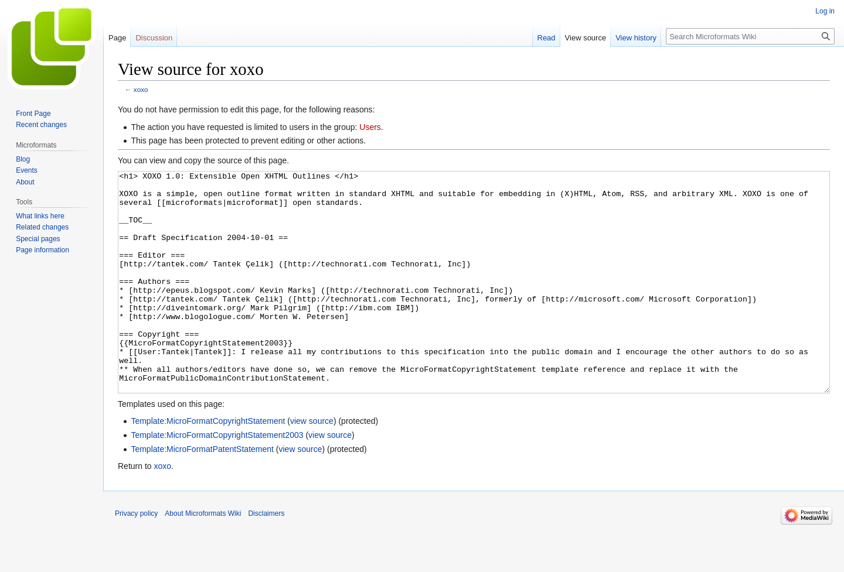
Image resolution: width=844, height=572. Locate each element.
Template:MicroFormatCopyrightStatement (208, 465)
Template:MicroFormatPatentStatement (202, 493)
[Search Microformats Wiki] (750, 36)
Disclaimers (266, 557)
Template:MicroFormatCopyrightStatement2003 (217, 479)
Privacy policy (136, 557)
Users (370, 127)
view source (311, 465)
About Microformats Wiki (203, 557)
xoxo (141, 89)
